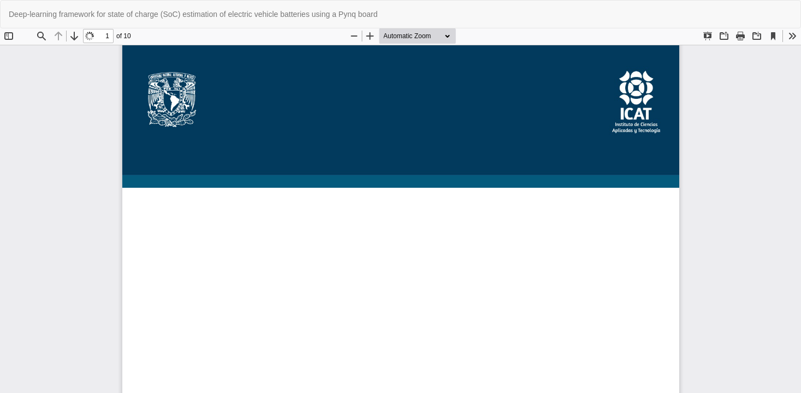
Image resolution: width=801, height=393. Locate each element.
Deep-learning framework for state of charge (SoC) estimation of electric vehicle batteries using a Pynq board (193, 14)
